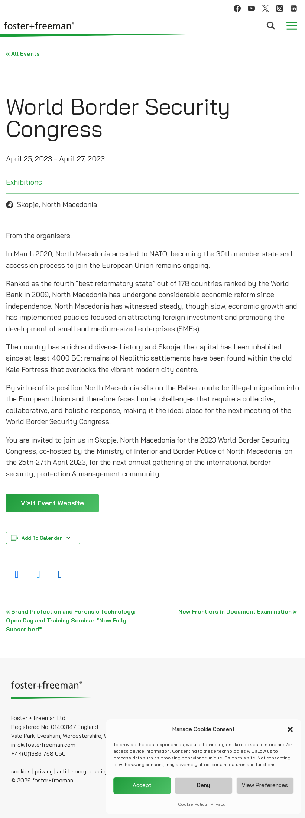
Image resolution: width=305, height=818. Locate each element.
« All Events (23, 53)
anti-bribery (71, 771)
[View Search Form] (270, 25)
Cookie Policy (192, 804)
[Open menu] (291, 25)
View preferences (265, 785)
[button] (290, 729)
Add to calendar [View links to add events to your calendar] (42, 538)
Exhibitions (24, 182)
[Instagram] (279, 8)
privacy (44, 771)
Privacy (218, 804)
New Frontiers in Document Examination (237, 611)
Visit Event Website (52, 503)
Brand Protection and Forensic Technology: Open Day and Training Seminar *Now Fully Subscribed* (71, 620)
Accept (142, 785)
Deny (203, 785)
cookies (21, 771)
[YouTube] (251, 8)
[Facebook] (237, 8)
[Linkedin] (293, 8)
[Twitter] (265, 8)
